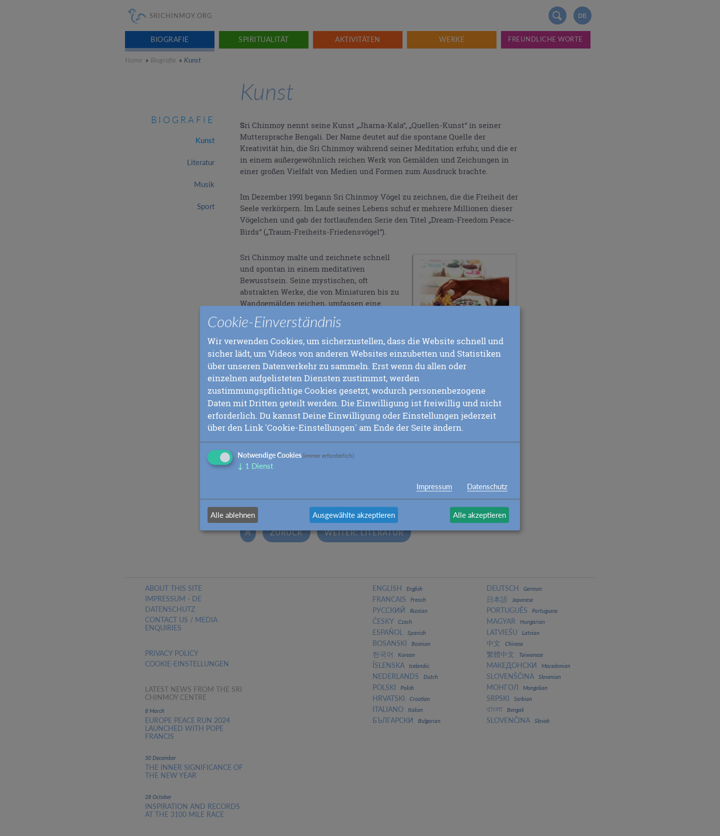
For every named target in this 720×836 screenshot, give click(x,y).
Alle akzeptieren (479, 514)
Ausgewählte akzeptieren (353, 514)
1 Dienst (255, 466)
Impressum (434, 486)
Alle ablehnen (232, 514)
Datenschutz (487, 486)
